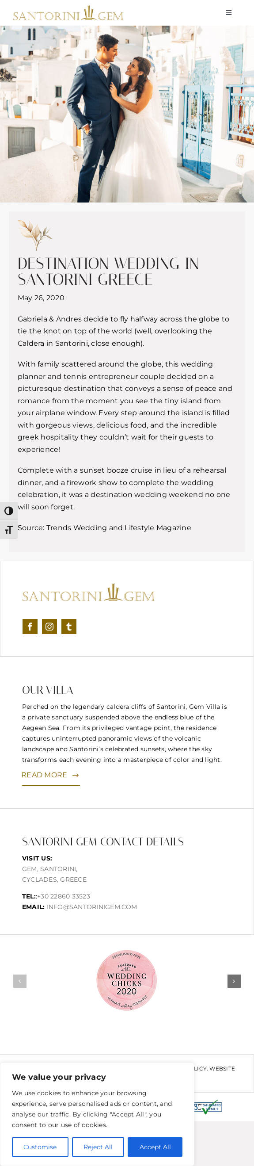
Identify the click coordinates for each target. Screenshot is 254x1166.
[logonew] (68, 8)
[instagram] (49, 626)
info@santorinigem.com (92, 907)
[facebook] (30, 626)
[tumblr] (68, 626)
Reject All (98, 1147)
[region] (97, 1114)
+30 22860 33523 (63, 896)
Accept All (155, 1147)
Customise (40, 1147)
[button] (20, 981)
